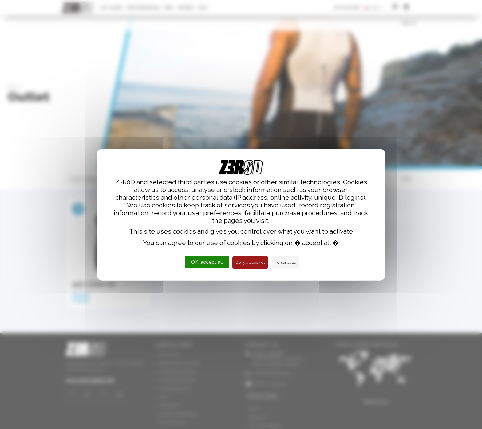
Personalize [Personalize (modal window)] (285, 262)
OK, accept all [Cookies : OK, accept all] (207, 262)
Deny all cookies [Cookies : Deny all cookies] (250, 262)
